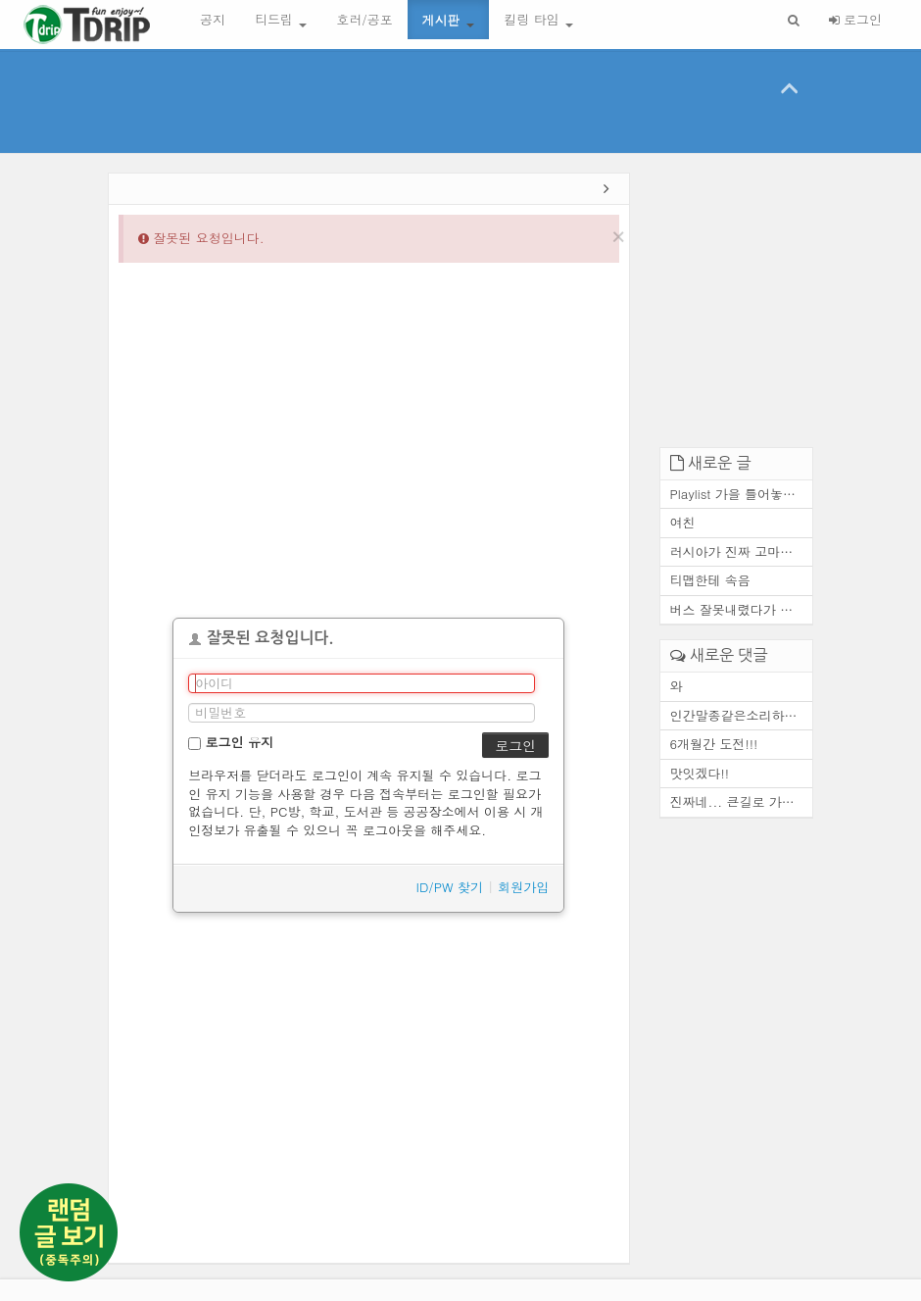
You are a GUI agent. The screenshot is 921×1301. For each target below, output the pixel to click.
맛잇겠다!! (700, 773)
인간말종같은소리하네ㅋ (740, 715)
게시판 (448, 19)
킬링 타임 (538, 19)
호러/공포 (364, 19)
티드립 (281, 19)
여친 (683, 522)
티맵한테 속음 (710, 580)
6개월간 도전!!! (714, 743)
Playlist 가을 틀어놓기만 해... (741, 493)
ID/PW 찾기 (450, 886)
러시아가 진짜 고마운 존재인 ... (741, 551)
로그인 (855, 19)
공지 (212, 19)
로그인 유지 (230, 741)
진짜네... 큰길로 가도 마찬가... (741, 801)
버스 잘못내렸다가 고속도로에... (741, 609)
